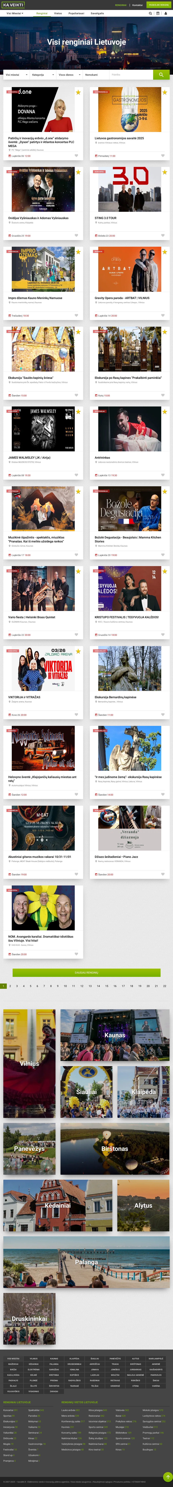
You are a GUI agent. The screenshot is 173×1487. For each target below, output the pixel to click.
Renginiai (120, 5)
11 (73, 986)
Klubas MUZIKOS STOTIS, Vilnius (26, 462)
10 (65, 986)
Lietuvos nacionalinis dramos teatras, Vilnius (118, 462)
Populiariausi (76, 13)
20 (148, 986)
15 (106, 986)
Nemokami (91, 74)
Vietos (58, 13)
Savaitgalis (97, 13)
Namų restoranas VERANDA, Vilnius (114, 861)
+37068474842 (139, 1482)
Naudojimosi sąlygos (102, 1482)
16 (115, 986)
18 (131, 986)
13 (90, 986)
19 (139, 986)
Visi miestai (15, 13)
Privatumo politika (122, 1482)
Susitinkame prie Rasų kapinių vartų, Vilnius (117, 382)
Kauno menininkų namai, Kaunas (27, 302)
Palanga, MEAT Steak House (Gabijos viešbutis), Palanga (37, 861)
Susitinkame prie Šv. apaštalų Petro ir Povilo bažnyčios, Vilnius (40, 382)
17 (123, 986)
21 (156, 986)
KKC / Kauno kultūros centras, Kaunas (115, 622)
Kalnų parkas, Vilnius (107, 223)
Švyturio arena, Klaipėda (22, 223)
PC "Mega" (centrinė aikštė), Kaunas (28, 150)
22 (164, 986)
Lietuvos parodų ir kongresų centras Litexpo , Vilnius (121, 302)
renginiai (42, 13)
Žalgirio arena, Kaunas (22, 702)
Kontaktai (137, 5)
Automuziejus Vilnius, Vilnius (25, 785)
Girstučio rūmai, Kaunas (22, 546)
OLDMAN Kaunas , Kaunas (23, 622)
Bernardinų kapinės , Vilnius (110, 702)
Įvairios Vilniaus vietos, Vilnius (111, 143)
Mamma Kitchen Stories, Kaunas (112, 546)
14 (98, 986)
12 (81, 986)
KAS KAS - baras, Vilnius (22, 945)
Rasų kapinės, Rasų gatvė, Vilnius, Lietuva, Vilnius (120, 781)
